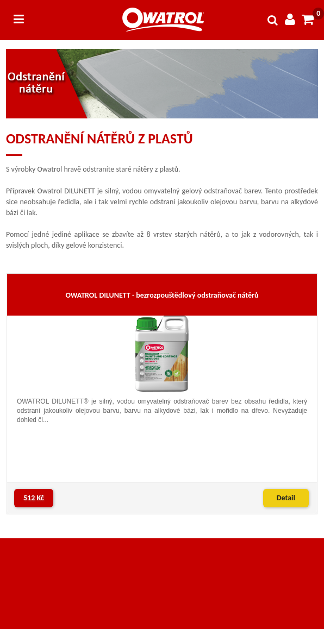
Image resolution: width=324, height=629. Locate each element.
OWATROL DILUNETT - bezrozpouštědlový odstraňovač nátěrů (161, 295)
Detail (286, 497)
